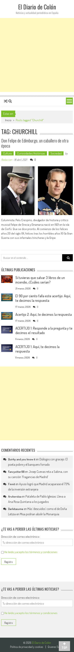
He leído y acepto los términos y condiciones (30, 552)
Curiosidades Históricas (31, 153)
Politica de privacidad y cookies (26, 647)
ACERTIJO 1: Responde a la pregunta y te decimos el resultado (43, 330)
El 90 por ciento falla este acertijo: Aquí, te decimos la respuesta (43, 298)
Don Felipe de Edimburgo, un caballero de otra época (34, 143)
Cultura (7, 153)
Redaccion (6, 159)
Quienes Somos (56, 647)
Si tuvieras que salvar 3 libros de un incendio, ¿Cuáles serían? (40, 279)
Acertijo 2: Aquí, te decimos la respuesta (43, 314)
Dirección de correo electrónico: (20, 536)
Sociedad (56, 153)
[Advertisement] (37, 55)
